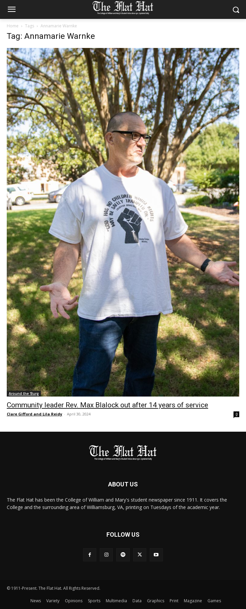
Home (13, 26)
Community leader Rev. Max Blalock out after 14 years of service (107, 405)
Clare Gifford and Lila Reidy (34, 413)
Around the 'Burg (24, 393)
